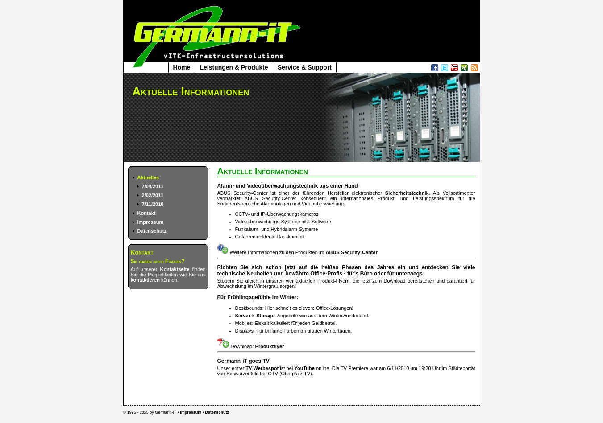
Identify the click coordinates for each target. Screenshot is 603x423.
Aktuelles (148, 177)
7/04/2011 (153, 186)
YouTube (304, 368)
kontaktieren (145, 280)
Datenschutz (151, 231)
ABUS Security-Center (352, 252)
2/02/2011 (153, 195)
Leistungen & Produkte (234, 67)
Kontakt (146, 213)
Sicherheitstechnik (407, 193)
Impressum (150, 222)
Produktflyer (269, 346)
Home (182, 67)
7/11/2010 (153, 204)
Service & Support (305, 67)
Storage (265, 315)
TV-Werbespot (262, 368)
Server (242, 315)
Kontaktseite (174, 269)
